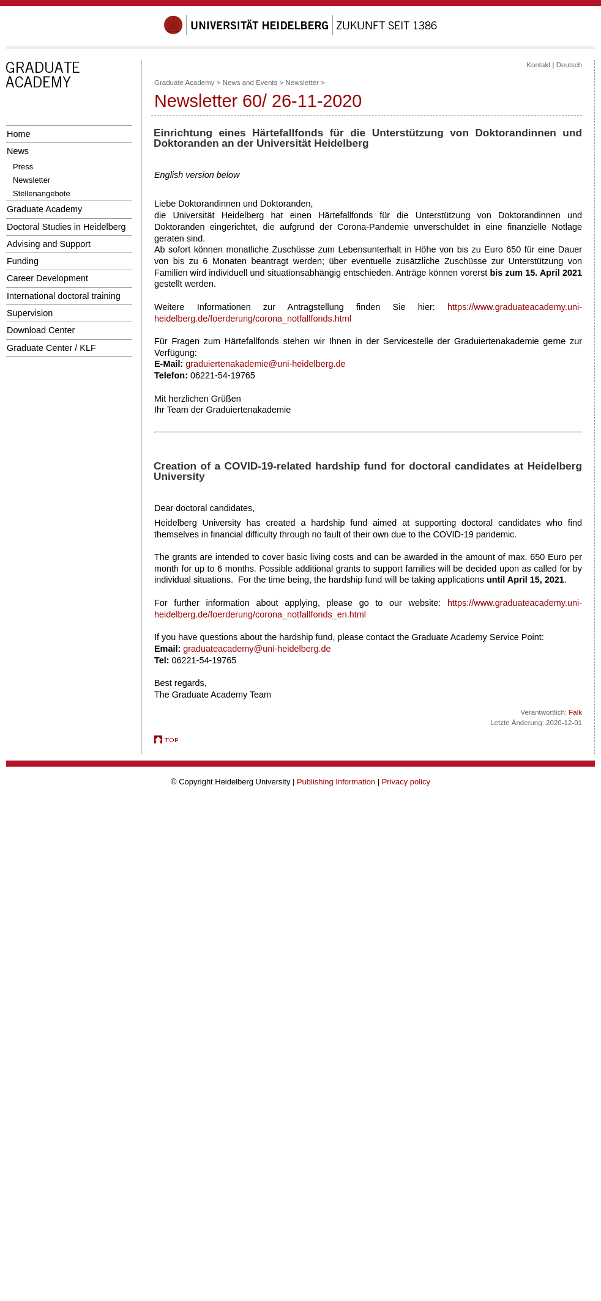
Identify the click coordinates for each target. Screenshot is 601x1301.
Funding (23, 261)
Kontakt (538, 64)
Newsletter (31, 180)
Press (23, 166)
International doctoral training (64, 296)
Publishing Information (336, 781)
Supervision (30, 313)
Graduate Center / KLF (51, 348)
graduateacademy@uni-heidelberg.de (256, 649)
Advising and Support (49, 244)
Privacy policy (406, 781)
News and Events (250, 82)
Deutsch (569, 64)
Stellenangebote (41, 193)
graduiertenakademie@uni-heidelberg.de (265, 364)
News (18, 151)
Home (18, 134)
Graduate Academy (44, 209)
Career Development (47, 278)
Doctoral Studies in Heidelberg (66, 227)
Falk (575, 712)
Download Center (41, 330)
